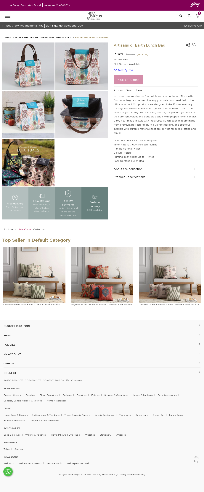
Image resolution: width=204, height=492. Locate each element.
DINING (7, 408)
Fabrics (95, 395)
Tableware (125, 415)
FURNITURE (10, 443)
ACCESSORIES (12, 428)
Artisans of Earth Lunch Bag (91, 37)
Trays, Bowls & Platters (77, 415)
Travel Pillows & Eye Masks (65, 435)
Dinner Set (158, 415)
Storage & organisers (116, 395)
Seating (19, 449)
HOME (8, 37)
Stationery (105, 435)
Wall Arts (9, 463)
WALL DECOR (11, 457)
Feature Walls (54, 463)
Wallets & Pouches (35, 435)
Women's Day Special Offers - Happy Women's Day (43, 37)
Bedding (30, 395)
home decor (12, 389)
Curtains (67, 395)
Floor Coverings (49, 395)
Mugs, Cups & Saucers (16, 415)
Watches (90, 435)
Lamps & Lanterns (143, 395)
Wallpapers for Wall (78, 463)
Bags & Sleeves (12, 435)
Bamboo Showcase (14, 420)
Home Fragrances (56, 401)
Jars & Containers (104, 415)
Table (7, 449)
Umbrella (121, 435)
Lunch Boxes (176, 415)
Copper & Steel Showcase (44, 420)
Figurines (81, 395)
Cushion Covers (12, 395)
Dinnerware (142, 415)
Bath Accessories (167, 395)
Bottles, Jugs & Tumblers (46, 415)
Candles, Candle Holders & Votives (23, 401)
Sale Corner (25, 229)
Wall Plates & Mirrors (30, 463)
